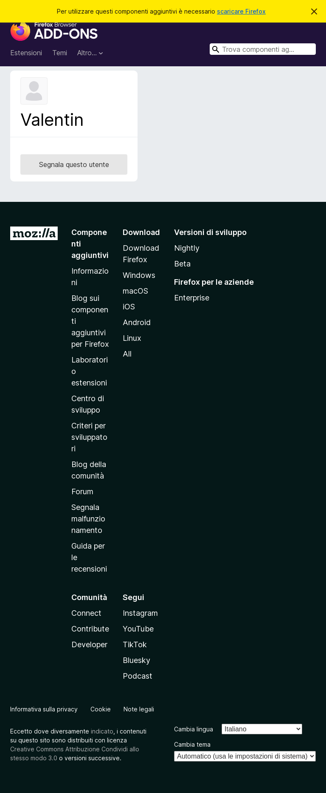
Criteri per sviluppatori (89, 437)
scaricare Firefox (241, 11)
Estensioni (26, 52)
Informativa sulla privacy (44, 709)
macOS (135, 290)
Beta (182, 263)
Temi (59, 52)
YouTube (138, 628)
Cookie (100, 709)
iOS (129, 306)
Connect (86, 613)
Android (137, 322)
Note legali (139, 709)
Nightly (187, 248)
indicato (102, 731)
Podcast (137, 675)
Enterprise (191, 297)
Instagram (140, 613)
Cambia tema (192, 744)
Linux (132, 338)
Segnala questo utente (74, 164)
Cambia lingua (193, 729)
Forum (82, 491)
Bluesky (136, 660)
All (127, 353)
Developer (89, 644)
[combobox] (263, 49)
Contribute (90, 628)
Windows (139, 275)
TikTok (135, 644)
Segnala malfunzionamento (88, 519)
